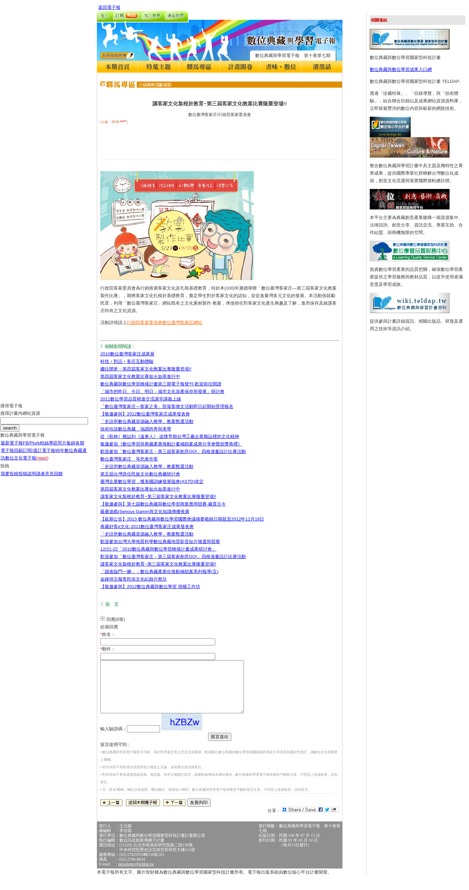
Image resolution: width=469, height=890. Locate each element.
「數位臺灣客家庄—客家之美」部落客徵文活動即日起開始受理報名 (166, 406)
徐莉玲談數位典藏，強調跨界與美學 (135, 429)
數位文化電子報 (26, 463)
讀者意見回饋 (49, 478)
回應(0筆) (115, 619)
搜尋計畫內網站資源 (20, 418)
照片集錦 (66, 448)
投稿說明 (27, 478)
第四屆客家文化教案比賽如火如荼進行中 (140, 376)
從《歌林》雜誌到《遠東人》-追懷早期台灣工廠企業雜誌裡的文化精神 (169, 436)
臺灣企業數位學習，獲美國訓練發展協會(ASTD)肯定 (152, 481)
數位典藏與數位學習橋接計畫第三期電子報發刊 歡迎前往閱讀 (160, 383)
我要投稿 (9, 478)
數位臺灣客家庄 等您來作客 (129, 459)
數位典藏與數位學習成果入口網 (401, 69)
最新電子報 (12, 448)
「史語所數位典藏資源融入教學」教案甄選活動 (146, 421)
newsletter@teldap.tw (136, 874)
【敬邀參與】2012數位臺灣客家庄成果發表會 (145, 414)
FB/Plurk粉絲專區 (40, 448)
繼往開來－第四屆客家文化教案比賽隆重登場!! (145, 368)
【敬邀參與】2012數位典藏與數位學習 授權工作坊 (150, 586)
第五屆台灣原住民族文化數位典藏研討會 (140, 474)
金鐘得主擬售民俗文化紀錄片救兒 (133, 579)
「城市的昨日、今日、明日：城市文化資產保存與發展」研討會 (162, 391)
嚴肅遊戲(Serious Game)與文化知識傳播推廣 (144, 511)
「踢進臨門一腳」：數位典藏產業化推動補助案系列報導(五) (159, 571)
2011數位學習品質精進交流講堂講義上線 (140, 399)
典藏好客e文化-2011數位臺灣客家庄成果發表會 (147, 526)
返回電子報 (109, 7)
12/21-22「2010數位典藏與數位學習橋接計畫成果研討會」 (158, 549)
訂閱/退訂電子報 (39, 455)
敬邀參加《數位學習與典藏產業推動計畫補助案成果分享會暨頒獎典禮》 (171, 444)
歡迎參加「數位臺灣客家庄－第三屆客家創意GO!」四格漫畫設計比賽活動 (173, 451)
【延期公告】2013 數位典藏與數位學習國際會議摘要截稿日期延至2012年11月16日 (182, 519)
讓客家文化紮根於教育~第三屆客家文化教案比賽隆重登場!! (158, 496)
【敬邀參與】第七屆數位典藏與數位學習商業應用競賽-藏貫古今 (163, 504)
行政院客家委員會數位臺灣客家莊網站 (164, 322)
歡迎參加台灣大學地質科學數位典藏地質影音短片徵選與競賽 (160, 541)
